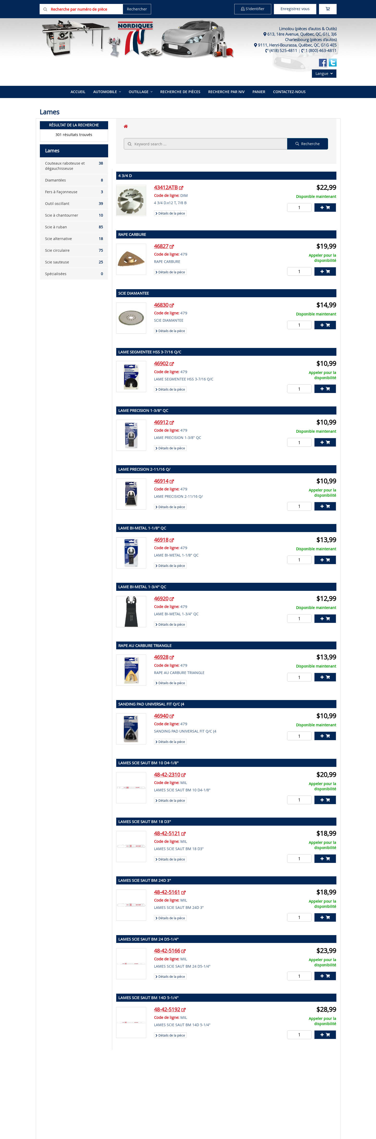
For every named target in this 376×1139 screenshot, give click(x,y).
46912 (161, 422)
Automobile (105, 91)
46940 (161, 715)
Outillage (139, 91)
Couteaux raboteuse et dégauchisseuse (74, 166)
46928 (161, 657)
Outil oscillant (74, 203)
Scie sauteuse (74, 262)
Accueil (78, 91)
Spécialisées (74, 273)
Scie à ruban (74, 227)
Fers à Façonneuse (74, 192)
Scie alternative (74, 238)
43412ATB (166, 187)
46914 (161, 480)
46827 (161, 246)
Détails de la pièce (170, 213)
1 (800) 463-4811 (321, 50)
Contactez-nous (289, 91)
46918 (161, 539)
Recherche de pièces (180, 91)
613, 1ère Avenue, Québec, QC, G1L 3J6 (302, 34)
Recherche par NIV (226, 91)
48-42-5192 (167, 1009)
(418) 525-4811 (283, 50)
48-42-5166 (167, 950)
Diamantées (74, 180)
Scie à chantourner (74, 215)
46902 (161, 363)
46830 (161, 304)
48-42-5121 (167, 833)
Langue (324, 73)
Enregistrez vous (295, 8)
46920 (161, 598)
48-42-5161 (167, 892)
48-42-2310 (167, 774)
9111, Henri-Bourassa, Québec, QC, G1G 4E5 (297, 45)
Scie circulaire (74, 250)
